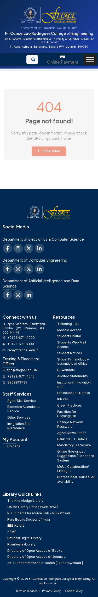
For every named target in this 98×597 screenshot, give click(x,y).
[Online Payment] (63, 56)
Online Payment (62, 62)
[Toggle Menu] (90, 59)
